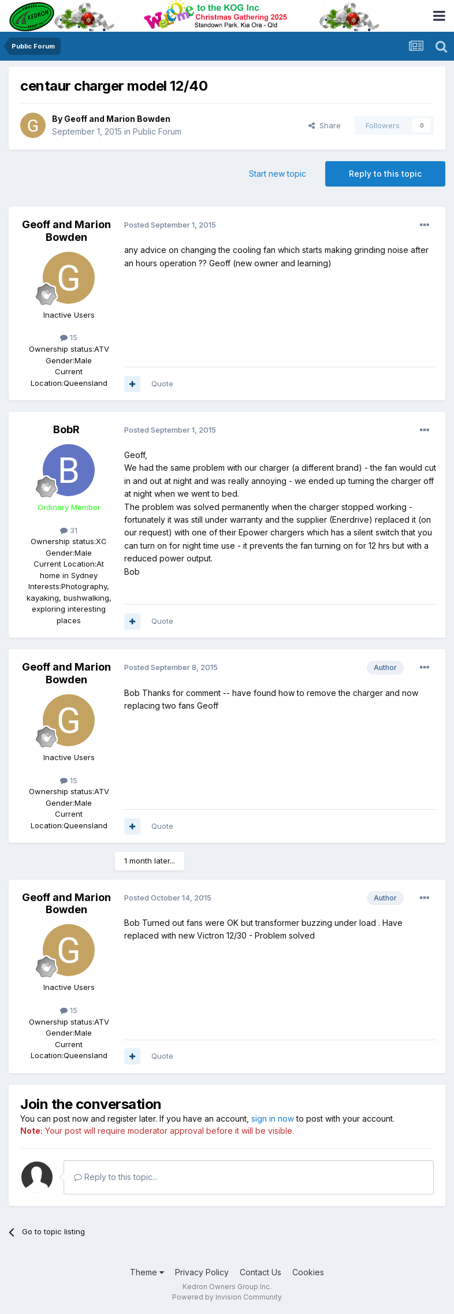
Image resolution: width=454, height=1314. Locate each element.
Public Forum (157, 131)
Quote (162, 383)
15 (68, 337)
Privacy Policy (202, 1272)
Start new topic (277, 173)
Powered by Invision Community (227, 1297)
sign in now (272, 1118)
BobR (66, 429)
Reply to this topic (385, 173)
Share (324, 125)
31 (68, 530)
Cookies (308, 1272)
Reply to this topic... (116, 1177)
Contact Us (260, 1272)
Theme (147, 1272)
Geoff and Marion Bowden (117, 119)
